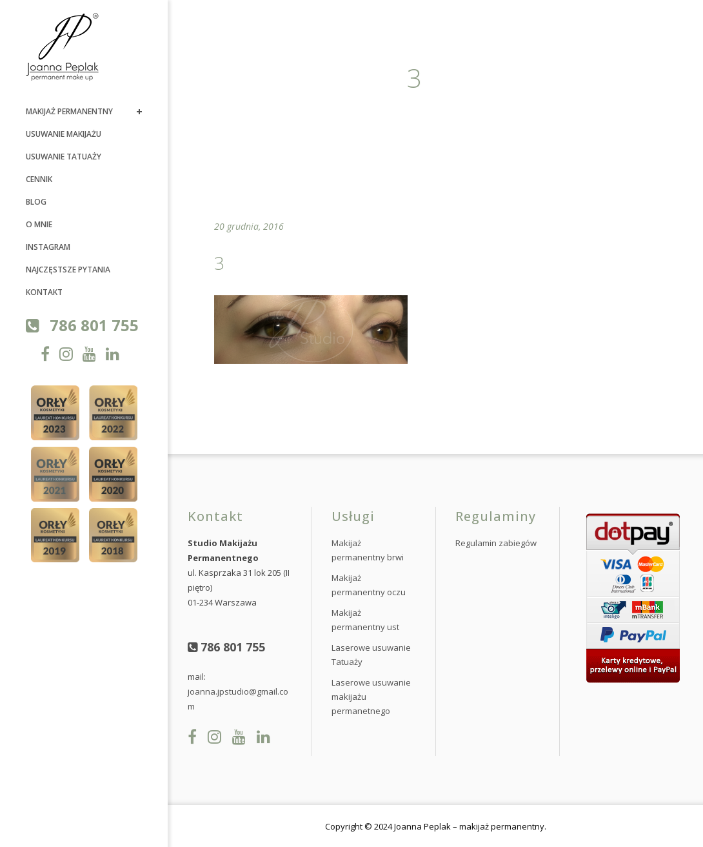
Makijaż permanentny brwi (368, 550)
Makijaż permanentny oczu (369, 585)
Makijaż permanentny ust (365, 620)
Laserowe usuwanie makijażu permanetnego (371, 697)
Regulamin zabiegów (496, 543)
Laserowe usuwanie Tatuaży (371, 655)
